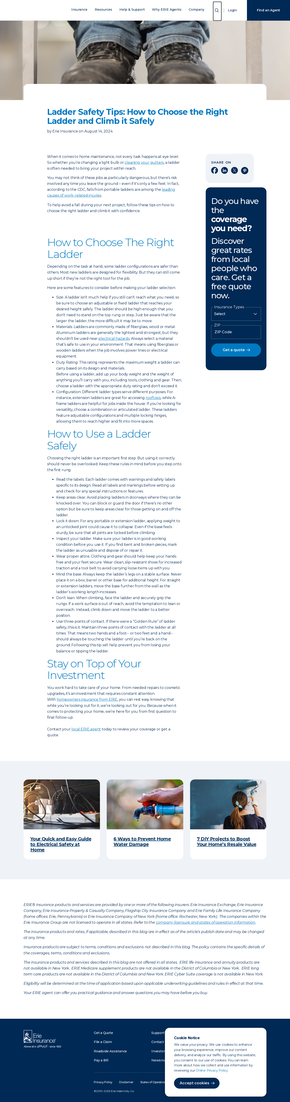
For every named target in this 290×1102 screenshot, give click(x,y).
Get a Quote (103, 1033)
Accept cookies (194, 1083)
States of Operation (153, 1082)
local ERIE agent (86, 729)
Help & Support (132, 10)
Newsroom (160, 1060)
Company (196, 10)
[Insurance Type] (236, 314)
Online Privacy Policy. (212, 1070)
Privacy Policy (103, 1082)
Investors (159, 1051)
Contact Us (160, 1042)
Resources (103, 10)
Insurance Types (229, 307)
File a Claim (103, 1042)
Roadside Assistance (110, 1051)
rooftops (153, 398)
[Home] (39, 10)
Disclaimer (126, 1082)
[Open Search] (217, 11)
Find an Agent (268, 10)
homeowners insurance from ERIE (87, 699)
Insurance (79, 10)
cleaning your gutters (144, 162)
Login (232, 10)
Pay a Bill (101, 1060)
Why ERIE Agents (166, 10)
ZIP (217, 325)
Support (157, 1033)
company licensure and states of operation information (205, 922)
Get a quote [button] (234, 350)
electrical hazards (113, 338)
